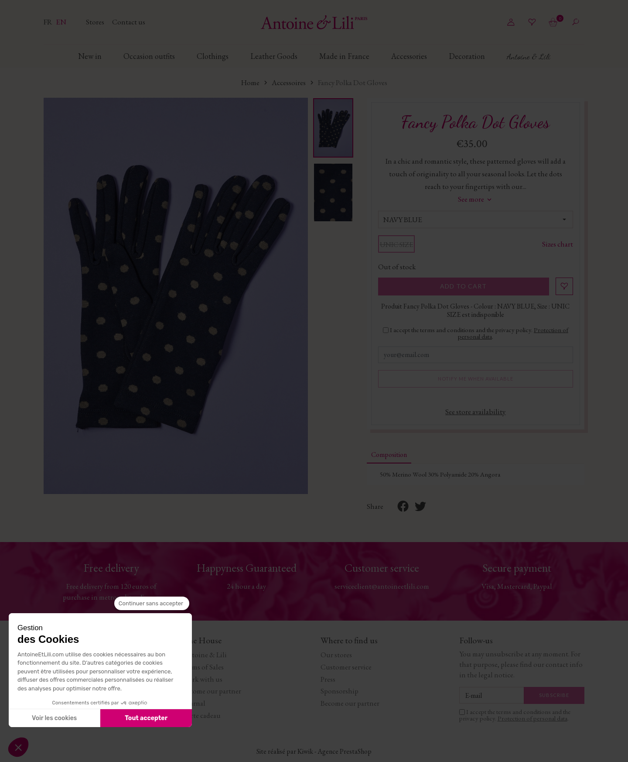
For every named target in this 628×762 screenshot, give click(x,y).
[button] (18, 747)
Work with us (202, 679)
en (61, 22)
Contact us (128, 22)
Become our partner (211, 691)
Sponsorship (339, 691)
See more (475, 199)
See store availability (475, 411)
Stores (96, 22)
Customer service (346, 667)
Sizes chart (557, 244)
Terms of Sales (203, 667)
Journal (193, 703)
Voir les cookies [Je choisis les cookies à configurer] (54, 718)
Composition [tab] (389, 454)
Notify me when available (475, 378)
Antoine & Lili (204, 654)
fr (49, 22)
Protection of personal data (532, 718)
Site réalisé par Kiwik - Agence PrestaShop (314, 751)
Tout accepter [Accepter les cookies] (146, 718)
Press (328, 679)
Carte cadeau (201, 715)
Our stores (336, 654)
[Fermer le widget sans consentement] (151, 604)
